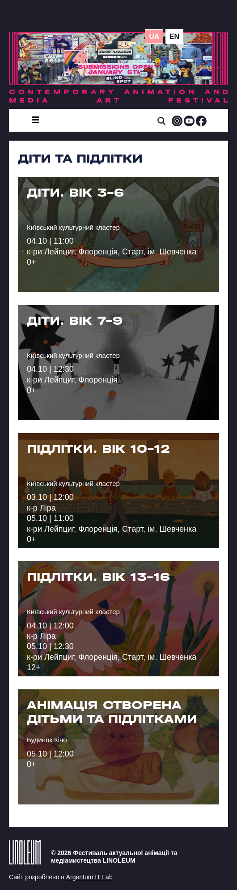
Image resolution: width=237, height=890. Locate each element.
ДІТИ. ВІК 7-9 (75, 321)
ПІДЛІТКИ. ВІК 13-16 (98, 577)
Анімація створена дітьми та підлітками (112, 712)
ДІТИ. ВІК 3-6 (75, 192)
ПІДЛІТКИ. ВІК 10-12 (98, 449)
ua (154, 36)
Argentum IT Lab (89, 877)
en (174, 36)
